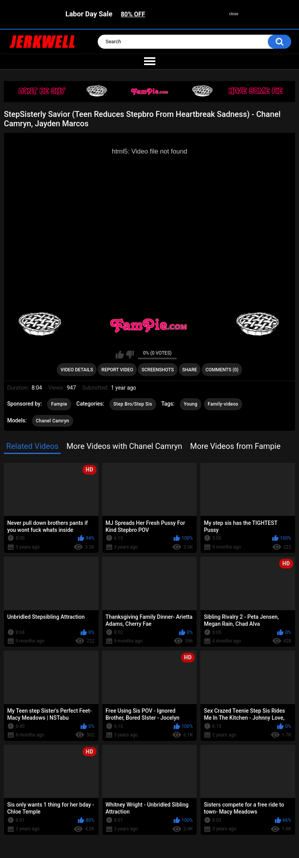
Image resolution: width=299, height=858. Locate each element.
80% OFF (133, 14)
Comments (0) (222, 370)
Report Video (117, 370)
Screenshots (158, 370)
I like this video (120, 354)
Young (190, 404)
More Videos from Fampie (235, 446)
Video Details (77, 370)
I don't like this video (130, 354)
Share (189, 370)
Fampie (59, 404)
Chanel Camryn (52, 421)
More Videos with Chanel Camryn (124, 446)
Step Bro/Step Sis (132, 404)
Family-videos (223, 404)
